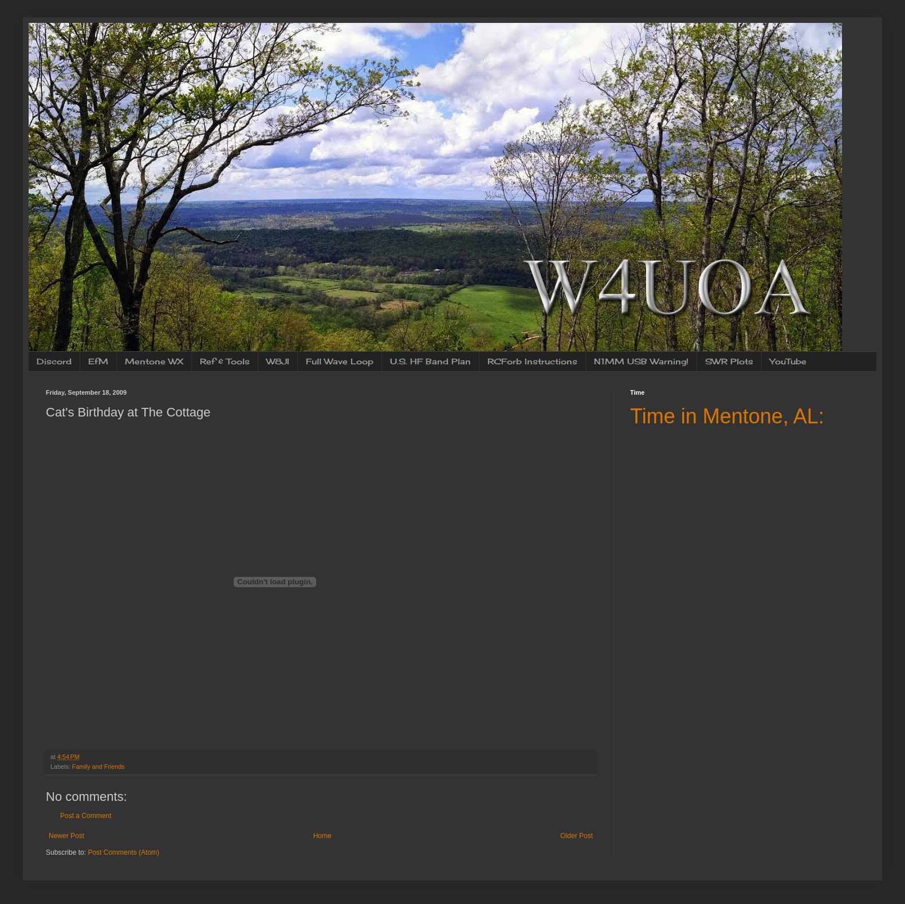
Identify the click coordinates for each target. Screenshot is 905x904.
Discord (54, 361)
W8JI (277, 361)
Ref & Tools (225, 361)
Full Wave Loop (339, 361)
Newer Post (66, 836)
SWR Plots (729, 361)
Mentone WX (154, 361)
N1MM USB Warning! (641, 361)
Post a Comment (85, 816)
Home (322, 836)
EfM (98, 361)
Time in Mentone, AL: (727, 416)
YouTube (788, 361)
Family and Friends (98, 766)
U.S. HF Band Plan (430, 361)
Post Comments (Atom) (123, 852)
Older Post (576, 836)
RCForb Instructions (532, 361)
